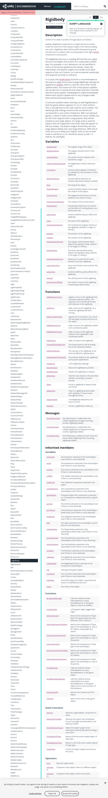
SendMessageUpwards (56, 679)
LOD (12, 313)
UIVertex (14, 725)
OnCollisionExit (53, 427)
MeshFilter (15, 345)
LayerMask (15, 278)
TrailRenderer (16, 699)
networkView (52, 529)
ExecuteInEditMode (18, 101)
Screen (13, 577)
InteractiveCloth (17, 226)
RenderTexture (16, 544)
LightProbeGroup (17, 294)
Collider (96, 52)
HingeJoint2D (16, 198)
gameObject (51, 495)
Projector (14, 493)
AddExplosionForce (54, 297)
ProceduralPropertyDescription (23, 483)
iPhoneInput (15, 239)
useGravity (51, 272)
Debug (13, 76)
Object (13, 409)
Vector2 (14, 734)
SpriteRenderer (17, 638)
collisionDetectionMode (56, 163)
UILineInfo (15, 721)
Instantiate (51, 749)
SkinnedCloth (16, 596)
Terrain (13, 651)
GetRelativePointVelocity (56, 357)
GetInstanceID (52, 692)
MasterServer (16, 319)
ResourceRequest (18, 554)
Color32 (14, 25)
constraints (51, 170)
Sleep (49, 384)
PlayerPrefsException (19, 473)
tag (48, 570)
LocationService (17, 310)
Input (13, 223)
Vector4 (14, 741)
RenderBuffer (16, 534)
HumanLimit (15, 210)
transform (51, 574)
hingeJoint (51, 516)
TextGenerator (16, 670)
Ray (12, 505)
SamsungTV (15, 574)
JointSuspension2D (18, 268)
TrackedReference (18, 696)
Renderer (14, 537)
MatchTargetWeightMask (20, 323)
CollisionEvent (16, 441)
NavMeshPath (16, 384)
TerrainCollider (16, 654)
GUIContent (15, 143)
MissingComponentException (22, 355)
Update (59, 84)
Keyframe (14, 275)
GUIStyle (14, 169)
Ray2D (13, 509)
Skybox (13, 603)
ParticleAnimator (17, 428)
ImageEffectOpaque (18, 217)
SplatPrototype (16, 625)
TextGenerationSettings (20, 667)
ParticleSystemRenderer (20, 448)
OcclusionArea (16, 412)
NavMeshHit (15, 377)
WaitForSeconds (17, 750)
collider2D (51, 482)
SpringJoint (15, 628)
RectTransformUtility (19, 528)
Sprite (13, 635)
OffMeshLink (16, 419)
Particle (14, 425)
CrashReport (16, 66)
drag (48, 185)
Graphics (14, 137)
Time (12, 686)
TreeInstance (16, 709)
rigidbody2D (51, 563)
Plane (13, 467)
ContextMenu (16, 56)
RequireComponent (18, 547)
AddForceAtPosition (54, 317)
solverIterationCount (55, 259)
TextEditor (15, 664)
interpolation (52, 206)
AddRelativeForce (54, 325)
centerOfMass (52, 157)
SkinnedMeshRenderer (20, 600)
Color (13, 21)
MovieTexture (16, 368)
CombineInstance (18, 28)
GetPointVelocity (53, 351)
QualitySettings (17, 496)
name (49, 586)
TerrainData (15, 657)
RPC (12, 567)
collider (50, 476)
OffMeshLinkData (18, 422)
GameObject (15, 114)
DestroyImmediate (54, 719)
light (48, 523)
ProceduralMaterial (18, 480)
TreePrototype (16, 712)
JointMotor (15, 258)
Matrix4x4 (15, 335)
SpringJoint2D (16, 632)
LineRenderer (16, 300)
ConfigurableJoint (17, 44)
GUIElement (15, 146)
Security (14, 584)
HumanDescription (18, 207)
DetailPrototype (17, 79)
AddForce (50, 308)
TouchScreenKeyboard (20, 693)
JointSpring (15, 265)
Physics (13, 454)
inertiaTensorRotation (55, 202)
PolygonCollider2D (18, 477)
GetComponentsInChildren (57, 650)
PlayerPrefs (15, 470)
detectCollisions (53, 179)
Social (13, 612)
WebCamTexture (17, 757)
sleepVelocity (52, 250)
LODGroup (15, 316)
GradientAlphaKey (18, 130)
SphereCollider (16, 622)
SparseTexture (16, 619)
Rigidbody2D (16, 564)
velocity (50, 278)
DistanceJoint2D (17, 89)
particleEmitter (53, 538)
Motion (13, 364)
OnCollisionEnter (53, 418)
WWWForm (15, 776)
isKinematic (51, 214)
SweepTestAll (52, 399)
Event (13, 98)
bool (48, 763)
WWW (13, 773)
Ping (12, 464)
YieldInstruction (17, 779)
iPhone (13, 230)
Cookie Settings (35, 795)
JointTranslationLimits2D (20, 271)
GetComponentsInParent (57, 659)
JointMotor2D (16, 262)
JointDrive (14, 252)
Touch (13, 689)
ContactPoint (16, 50)
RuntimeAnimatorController (22, 571)
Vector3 (14, 737)
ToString (50, 698)
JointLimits (15, 255)
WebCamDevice (17, 753)
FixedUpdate (64, 79)
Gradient (14, 127)
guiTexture (51, 510)
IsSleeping (51, 364)
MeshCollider (16, 342)
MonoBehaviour (17, 361)
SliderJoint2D (16, 609)
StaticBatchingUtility (19, 644)
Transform (15, 702)
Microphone (15, 352)
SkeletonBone (16, 593)
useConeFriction (53, 265)
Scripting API (60, 7)
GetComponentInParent (56, 635)
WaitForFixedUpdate (19, 747)
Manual (47, 6)
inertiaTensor (52, 195)
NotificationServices (18, 406)
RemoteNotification (18, 531)
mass (49, 221)
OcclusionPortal (17, 416)
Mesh (13, 339)
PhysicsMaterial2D (18, 460)
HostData (14, 201)
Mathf (13, 332)
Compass (14, 31)
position (50, 233)
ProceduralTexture (18, 486)
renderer (50, 551)
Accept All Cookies (70, 795)
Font (12, 111)
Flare (12, 108)
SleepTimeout (16, 606)
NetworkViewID (17, 403)
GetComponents (53, 644)
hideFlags (50, 580)
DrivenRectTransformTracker (22, 92)
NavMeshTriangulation (20, 387)
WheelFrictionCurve (18, 763)
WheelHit (14, 766)
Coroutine (15, 63)
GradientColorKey (18, 133)
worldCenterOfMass (55, 282)
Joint (12, 242)
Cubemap (14, 69)
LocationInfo (15, 307)
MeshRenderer (16, 348)
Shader (13, 590)
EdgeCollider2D (17, 95)
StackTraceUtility (17, 641)
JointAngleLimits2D (18, 249)
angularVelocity (53, 151)
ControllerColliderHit (19, 60)
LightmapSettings (17, 291)
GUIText (14, 175)
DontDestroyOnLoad (55, 728)
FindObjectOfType (54, 736)
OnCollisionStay (53, 436)
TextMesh (14, 673)
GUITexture (15, 178)
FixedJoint (14, 105)
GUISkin (14, 166)
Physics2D (15, 457)
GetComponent (53, 616)
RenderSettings (17, 541)
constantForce (52, 489)
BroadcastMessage (54, 598)
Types (13, 715)
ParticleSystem (16, 438)
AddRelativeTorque (54, 332)
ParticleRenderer (17, 435)
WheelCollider (16, 760)
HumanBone (16, 204)
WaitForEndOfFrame (19, 744)
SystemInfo (15, 648)
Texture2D (15, 680)
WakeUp (50, 406)
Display (13, 85)
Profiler (13, 489)
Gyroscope (15, 185)
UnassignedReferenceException (23, 728)
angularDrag (52, 147)
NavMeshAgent (17, 374)
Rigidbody (15, 560)
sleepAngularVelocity (55, 242)
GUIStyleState (16, 172)
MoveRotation (52, 372)
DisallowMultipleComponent (22, 82)
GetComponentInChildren (57, 624)
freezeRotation (52, 189)
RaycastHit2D (16, 515)
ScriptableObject (17, 580)
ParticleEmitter (16, 432)
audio (49, 463)
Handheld (14, 188)
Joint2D (13, 246)
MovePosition (52, 368)
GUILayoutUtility (17, 159)
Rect (12, 518)
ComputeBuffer (17, 37)
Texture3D (15, 683)
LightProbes (15, 297)
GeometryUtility (17, 117)
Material (14, 326)
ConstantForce (16, 47)
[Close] (105, 784)
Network (14, 390)
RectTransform (16, 525)
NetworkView (16, 400)
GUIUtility (14, 182)
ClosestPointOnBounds (56, 344)
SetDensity (51, 376)
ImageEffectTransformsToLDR (22, 220)
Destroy (50, 713)
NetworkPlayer (16, 396)
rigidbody (50, 557)
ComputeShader (17, 41)
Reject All (52, 795)
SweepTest (51, 391)
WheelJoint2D (16, 769)
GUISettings (15, 162)
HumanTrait (15, 214)
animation (51, 457)
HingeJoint (15, 194)
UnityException (17, 731)
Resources (15, 557)
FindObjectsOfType (54, 743)
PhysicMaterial (16, 451)
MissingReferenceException (22, 358)
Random (14, 502)
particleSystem (52, 544)
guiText (50, 504)
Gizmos (13, 121)
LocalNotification (17, 303)
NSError (14, 233)
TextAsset (14, 661)
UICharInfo (15, 718)
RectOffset (15, 521)
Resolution (15, 550)
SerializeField (16, 587)
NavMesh (14, 371)
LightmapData (16, 287)
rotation (50, 238)
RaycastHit (15, 512)
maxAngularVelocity (54, 225)
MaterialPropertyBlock (19, 329)
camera (50, 470)
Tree (12, 705)
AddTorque (51, 340)
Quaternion (15, 499)
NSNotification (16, 236)
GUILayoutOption (17, 156)
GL (12, 124)
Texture (14, 677)
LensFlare (14, 281)
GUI (12, 140)
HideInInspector (17, 191)
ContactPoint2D (17, 53)
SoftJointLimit (16, 616)
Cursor (13, 72)
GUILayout (15, 153)
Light (12, 284)
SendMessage (52, 668)
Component (15, 34)
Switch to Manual (54, 27)
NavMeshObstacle (18, 380)
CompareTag (52, 609)
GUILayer (14, 150)
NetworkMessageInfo (19, 393)
